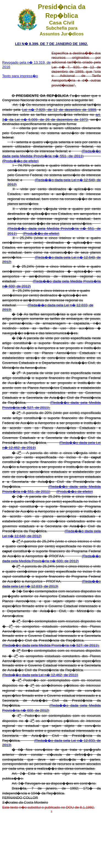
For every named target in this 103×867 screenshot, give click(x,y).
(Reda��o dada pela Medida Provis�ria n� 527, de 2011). (50, 645)
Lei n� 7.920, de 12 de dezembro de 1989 (59, 110)
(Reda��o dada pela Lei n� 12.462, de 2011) (40, 675)
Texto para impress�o (20, 76)
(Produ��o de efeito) (20, 161)
